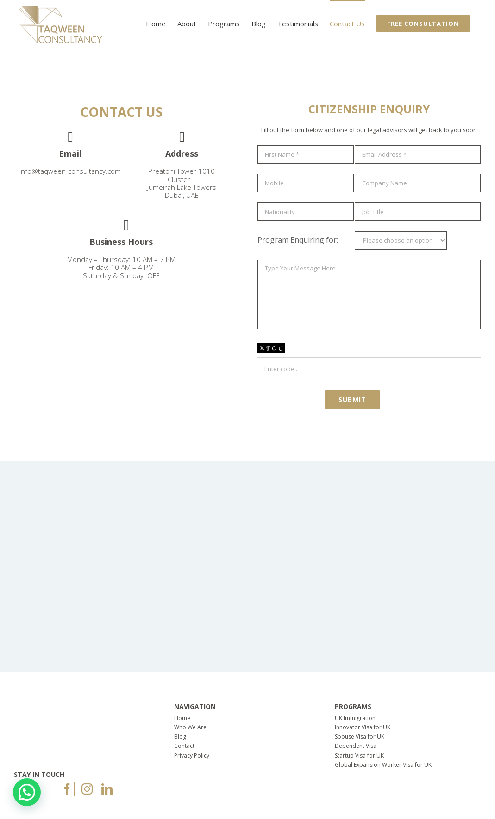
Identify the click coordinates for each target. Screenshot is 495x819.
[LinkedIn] (107, 789)
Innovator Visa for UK (362, 727)
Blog (180, 736)
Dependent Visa (355, 746)
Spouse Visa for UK (359, 736)
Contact (184, 746)
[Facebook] (67, 789)
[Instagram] (87, 789)
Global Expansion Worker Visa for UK (383, 765)
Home (182, 718)
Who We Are (190, 727)
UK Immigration (355, 718)
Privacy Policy (191, 755)
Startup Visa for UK (359, 755)
